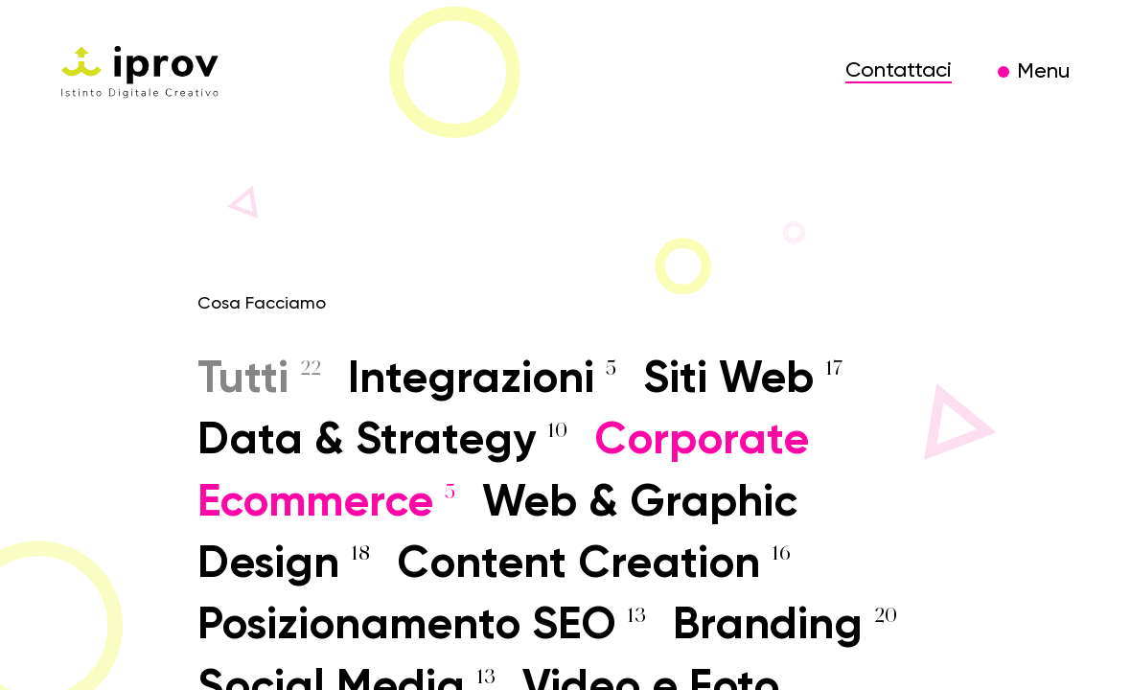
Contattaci (898, 70)
